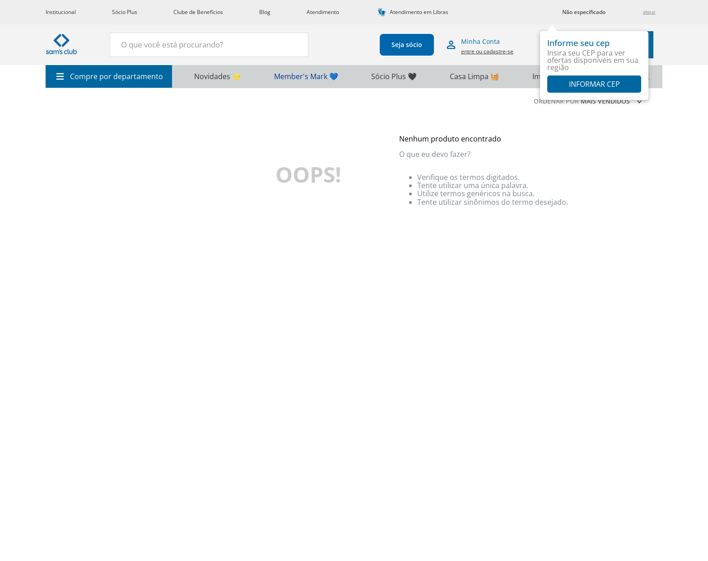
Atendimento (323, 12)
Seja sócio (406, 44)
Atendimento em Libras (419, 12)
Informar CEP (594, 84)
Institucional (61, 12)
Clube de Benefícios (198, 12)
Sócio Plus (124, 12)
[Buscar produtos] (296, 43)
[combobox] (209, 45)
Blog (264, 12)
